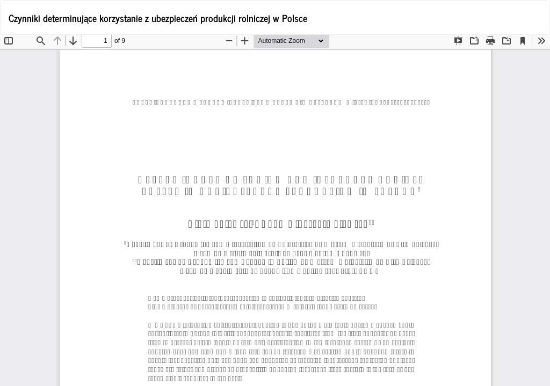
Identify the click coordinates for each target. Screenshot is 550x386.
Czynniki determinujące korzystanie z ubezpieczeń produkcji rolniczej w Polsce (158, 18)
